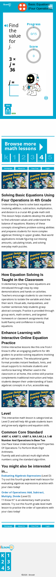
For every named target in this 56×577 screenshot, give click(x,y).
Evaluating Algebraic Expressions (21, 475)
